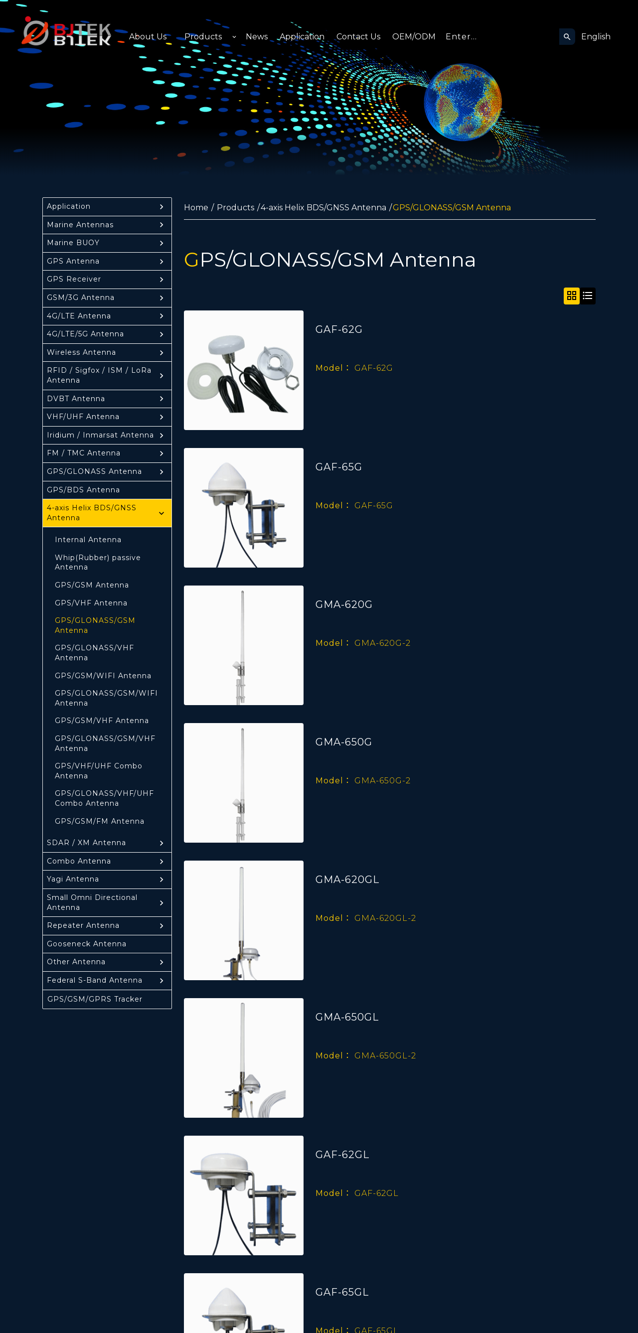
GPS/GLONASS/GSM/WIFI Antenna (106, 698)
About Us (147, 36)
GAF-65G (339, 467)
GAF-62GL (342, 1155)
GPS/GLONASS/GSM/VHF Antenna (105, 743)
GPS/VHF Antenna (91, 602)
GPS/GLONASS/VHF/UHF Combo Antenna (104, 798)
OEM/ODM (414, 36)
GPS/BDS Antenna (83, 489)
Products (203, 36)
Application (302, 36)
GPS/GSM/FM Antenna (100, 821)
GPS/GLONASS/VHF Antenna (94, 652)
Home (196, 207)
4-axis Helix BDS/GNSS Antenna (323, 207)
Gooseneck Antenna (87, 943)
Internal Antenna (88, 539)
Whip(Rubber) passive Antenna (98, 562)
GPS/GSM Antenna (92, 585)
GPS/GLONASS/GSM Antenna (95, 625)
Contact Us (358, 36)
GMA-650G (344, 742)
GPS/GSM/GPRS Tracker (95, 999)
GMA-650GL (347, 1017)
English (596, 36)
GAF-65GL (342, 1292)
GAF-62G (339, 329)
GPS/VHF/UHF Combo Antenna (99, 770)
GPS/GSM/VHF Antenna (102, 720)
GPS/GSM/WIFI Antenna (103, 675)
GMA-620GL (347, 880)
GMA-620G (344, 604)
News (257, 36)
